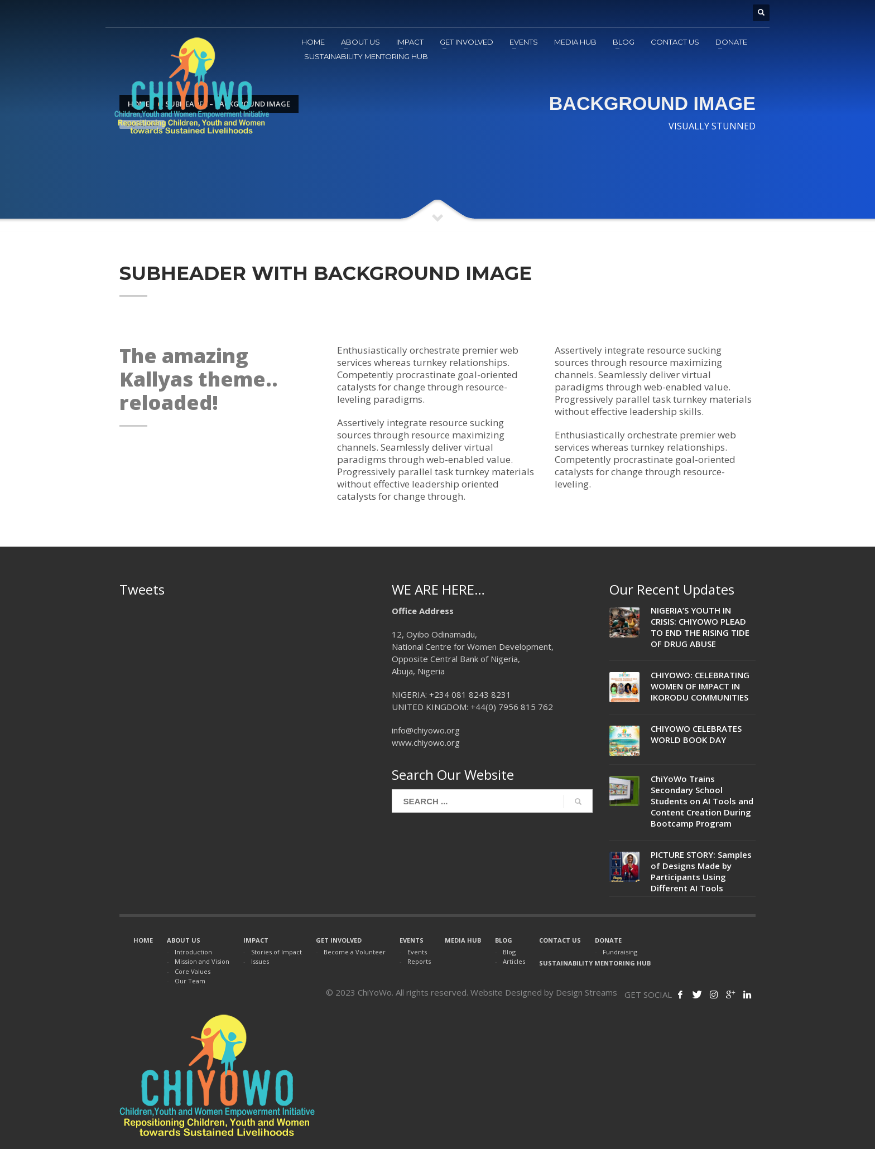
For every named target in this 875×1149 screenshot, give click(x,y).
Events (417, 952)
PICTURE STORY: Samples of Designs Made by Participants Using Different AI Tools (701, 871)
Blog (509, 952)
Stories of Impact (276, 952)
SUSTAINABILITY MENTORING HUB (595, 963)
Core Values (192, 971)
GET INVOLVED (339, 940)
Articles (514, 961)
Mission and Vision (202, 961)
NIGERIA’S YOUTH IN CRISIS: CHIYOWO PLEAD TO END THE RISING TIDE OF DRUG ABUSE (700, 627)
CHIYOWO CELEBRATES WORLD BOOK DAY (696, 734)
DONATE (608, 940)
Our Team (190, 981)
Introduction (193, 952)
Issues (260, 961)
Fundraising (620, 952)
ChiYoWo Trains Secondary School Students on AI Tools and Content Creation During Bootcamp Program (702, 801)
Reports (419, 961)
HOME (143, 940)
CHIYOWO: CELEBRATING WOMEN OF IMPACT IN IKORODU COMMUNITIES (700, 686)
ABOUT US (183, 940)
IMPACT (255, 940)
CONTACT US (560, 940)
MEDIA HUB (463, 940)
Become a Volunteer (355, 952)
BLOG (503, 940)
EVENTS (412, 940)
